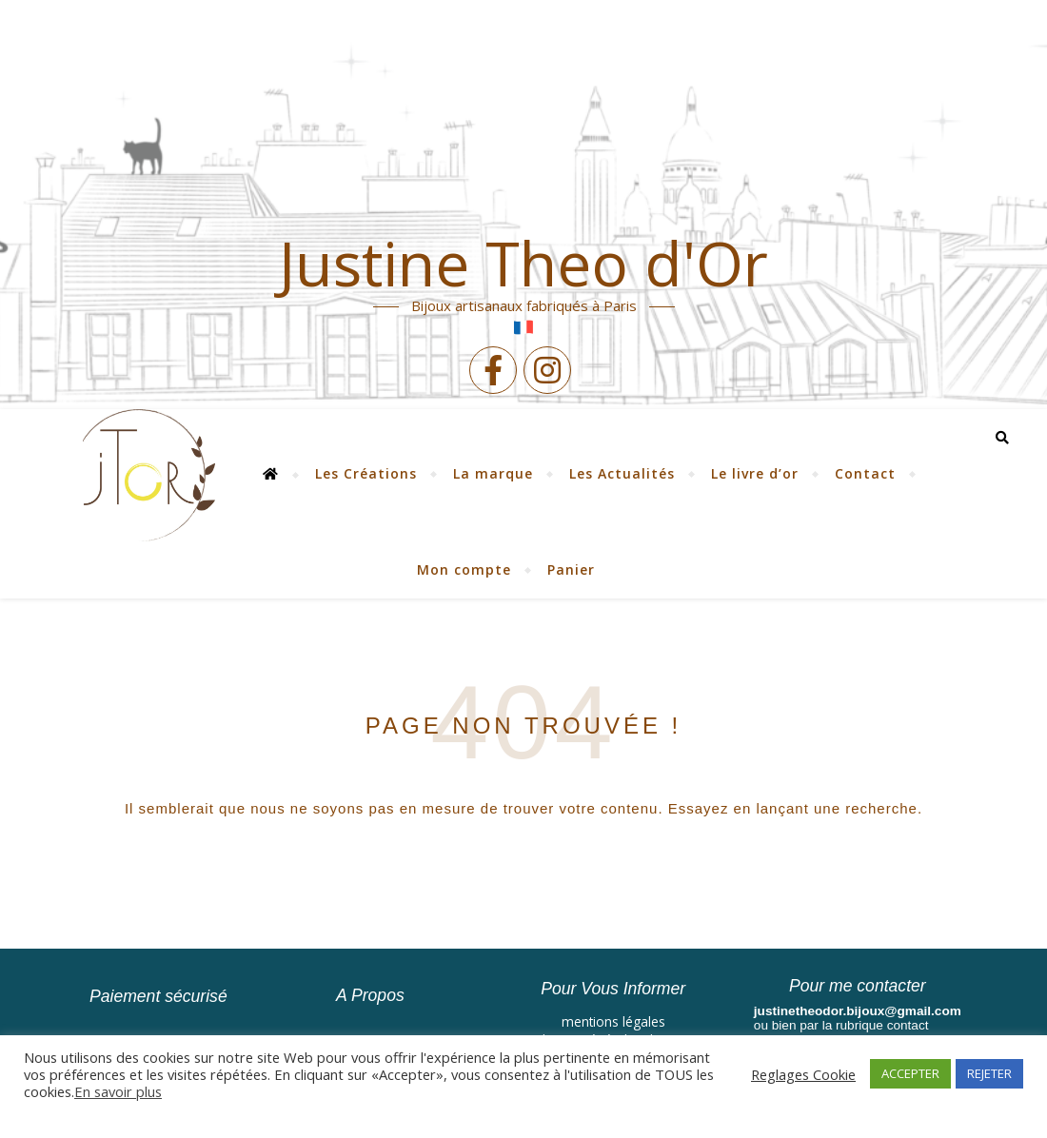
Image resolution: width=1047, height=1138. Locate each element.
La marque (493, 473)
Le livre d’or (755, 473)
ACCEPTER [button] (910, 1073)
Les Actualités (622, 473)
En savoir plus (118, 1091)
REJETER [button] (989, 1073)
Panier (571, 569)
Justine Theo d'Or (523, 263)
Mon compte (464, 569)
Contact (865, 473)
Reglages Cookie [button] (803, 1074)
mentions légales (613, 1021)
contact (908, 1025)
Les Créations (366, 473)
